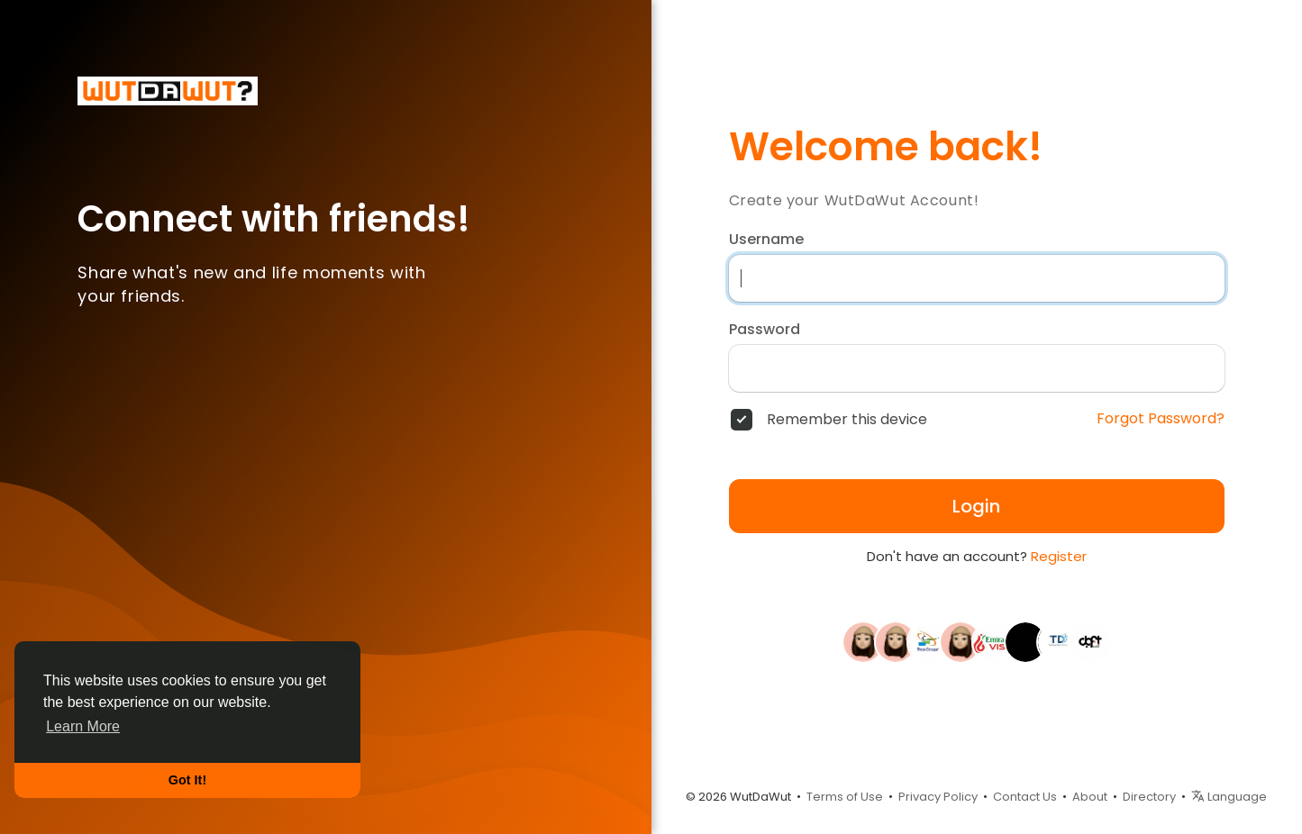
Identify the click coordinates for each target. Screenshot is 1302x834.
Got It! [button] (187, 780)
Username (766, 239)
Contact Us (1025, 796)
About (1089, 796)
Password (764, 330)
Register (1059, 556)
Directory (1149, 796)
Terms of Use (844, 796)
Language (1229, 796)
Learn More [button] (83, 726)
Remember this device (847, 420)
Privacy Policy (938, 796)
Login (976, 506)
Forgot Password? (1161, 419)
